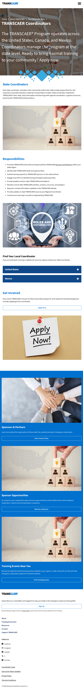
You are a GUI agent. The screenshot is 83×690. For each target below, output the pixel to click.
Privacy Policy (26, 611)
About (4, 618)
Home (4, 19)
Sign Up (41, 606)
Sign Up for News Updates (11, 671)
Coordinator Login (8, 667)
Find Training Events (41, 580)
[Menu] (79, 3)
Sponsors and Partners (63, 164)
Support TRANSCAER (9, 632)
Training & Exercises (9, 622)
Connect (5, 629)
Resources (5, 625)
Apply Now (42, 308)
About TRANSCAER (17, 19)
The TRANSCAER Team (36, 19)
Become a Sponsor (41, 509)
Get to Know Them (41, 438)
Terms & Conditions (9, 680)
